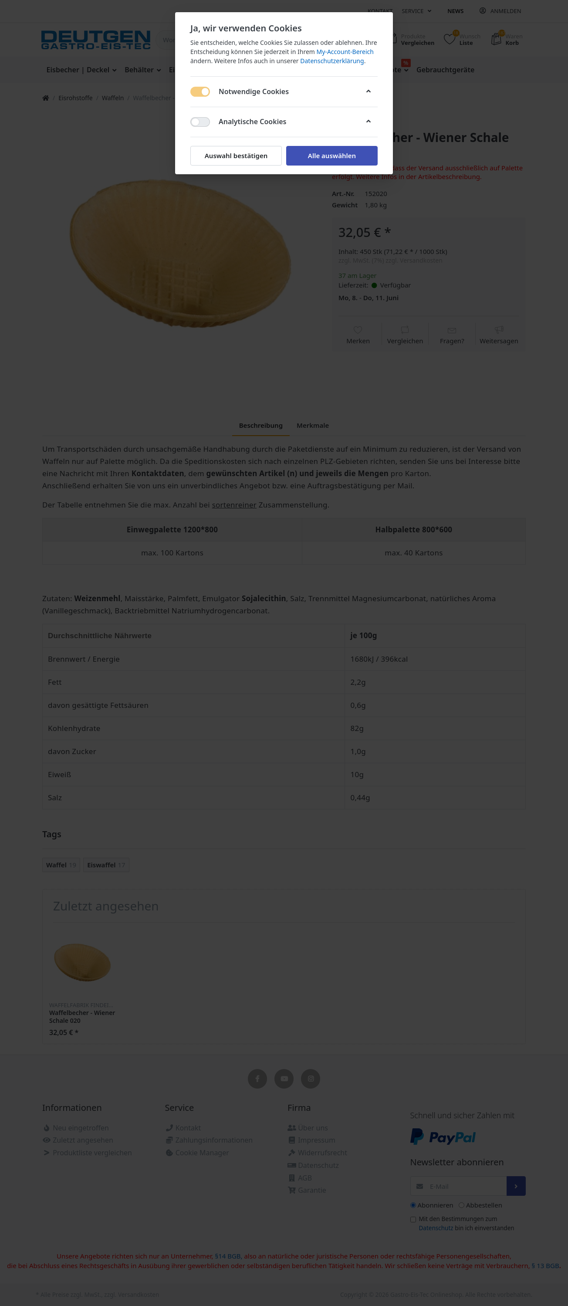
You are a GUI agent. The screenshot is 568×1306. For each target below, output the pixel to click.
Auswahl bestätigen (236, 155)
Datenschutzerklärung (332, 61)
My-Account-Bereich (345, 51)
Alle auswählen (332, 155)
